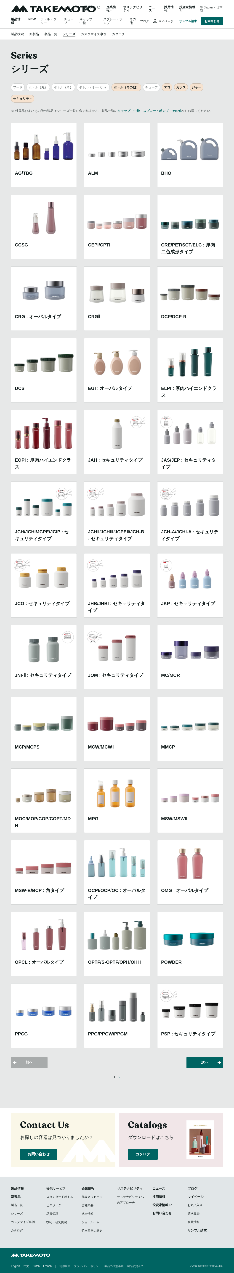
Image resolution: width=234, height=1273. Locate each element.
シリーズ (69, 34)
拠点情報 (87, 1213)
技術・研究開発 (56, 1222)
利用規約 (64, 1266)
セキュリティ (22, 99)
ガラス (181, 87)
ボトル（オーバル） (93, 87)
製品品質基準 (135, 1266)
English (15, 1266)
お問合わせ (212, 21)
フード (18, 87)
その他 (176, 111)
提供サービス (56, 1188)
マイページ (165, 21)
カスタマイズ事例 (93, 34)
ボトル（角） (63, 87)
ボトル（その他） (126, 87)
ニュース (153, 8)
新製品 (34, 34)
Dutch (36, 1266)
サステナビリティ (132, 8)
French (47, 1266)
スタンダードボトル (59, 1197)
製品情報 (17, 1188)
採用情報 (169, 8)
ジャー (196, 87)
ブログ (144, 21)
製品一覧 (50, 34)
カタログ (118, 34)
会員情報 (193, 1222)
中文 (26, 1266)
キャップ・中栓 (128, 111)
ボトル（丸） (38, 87)
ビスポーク (53, 1205)
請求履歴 (193, 1213)
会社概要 (87, 1205)
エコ (167, 87)
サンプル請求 (188, 21)
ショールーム (70, 8)
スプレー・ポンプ (156, 111)
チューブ (151, 87)
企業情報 (88, 1188)
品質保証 (52, 1213)
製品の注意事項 (114, 1266)
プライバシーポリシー (87, 1266)
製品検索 (17, 34)
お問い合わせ (39, 1154)
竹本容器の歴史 (92, 1230)
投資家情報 (187, 7)
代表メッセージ (92, 1197)
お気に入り (195, 1205)
